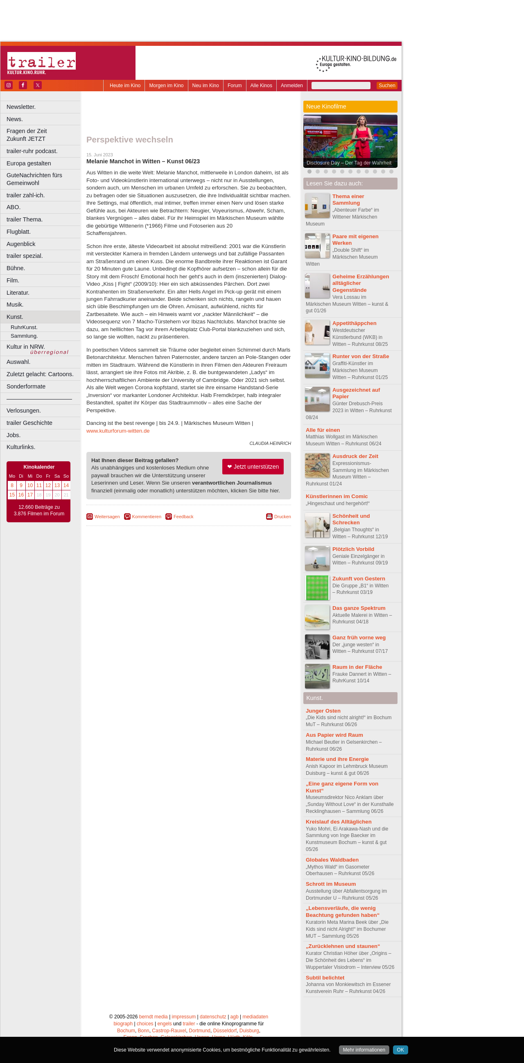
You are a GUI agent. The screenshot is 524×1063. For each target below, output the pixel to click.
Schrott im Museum (331, 884)
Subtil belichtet (325, 978)
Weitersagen (107, 516)
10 (30, 485)
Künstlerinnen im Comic (337, 496)
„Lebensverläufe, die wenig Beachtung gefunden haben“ (342, 911)
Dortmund (199, 1031)
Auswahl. (18, 362)
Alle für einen (323, 430)
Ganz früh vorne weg (359, 637)
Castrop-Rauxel (169, 1031)
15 (12, 495)
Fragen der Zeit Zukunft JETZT (44, 135)
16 (21, 495)
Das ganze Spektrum (359, 608)
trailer (189, 1024)
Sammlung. (24, 336)
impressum (184, 1017)
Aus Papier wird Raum (334, 735)
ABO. (13, 207)
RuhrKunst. (24, 327)
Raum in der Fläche (357, 667)
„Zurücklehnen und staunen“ (343, 946)
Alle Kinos (261, 85)
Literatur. (18, 292)
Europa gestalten (29, 163)
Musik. (15, 304)
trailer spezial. (25, 256)
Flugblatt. (19, 231)
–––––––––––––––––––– (39, 398)
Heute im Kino (125, 85)
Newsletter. (21, 107)
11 (39, 485)
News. (15, 119)
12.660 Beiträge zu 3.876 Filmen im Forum (39, 510)
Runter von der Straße (360, 356)
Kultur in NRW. (26, 346)
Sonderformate (26, 386)
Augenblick (21, 244)
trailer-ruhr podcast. (32, 151)
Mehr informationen (364, 1050)
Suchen (387, 85)
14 (66, 485)
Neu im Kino (205, 85)
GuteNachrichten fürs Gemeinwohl (34, 179)
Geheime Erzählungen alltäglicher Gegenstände (360, 283)
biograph (123, 1024)
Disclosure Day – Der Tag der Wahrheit (349, 163)
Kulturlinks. (21, 447)
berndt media (153, 1017)
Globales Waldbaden (332, 860)
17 (30, 495)
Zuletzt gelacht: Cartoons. (40, 374)
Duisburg (249, 1031)
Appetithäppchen (354, 323)
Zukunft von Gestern (358, 579)
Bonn (143, 1031)
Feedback (183, 516)
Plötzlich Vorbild (353, 549)
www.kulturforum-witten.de (118, 431)
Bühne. (16, 268)
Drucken (282, 516)
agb (234, 1017)
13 (57, 485)
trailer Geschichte (29, 423)
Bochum (126, 1031)
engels (164, 1024)
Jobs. (13, 435)
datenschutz (213, 1017)
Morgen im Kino (166, 85)
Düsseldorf (225, 1031)
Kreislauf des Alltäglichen (339, 822)
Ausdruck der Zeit (355, 456)
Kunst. (15, 317)
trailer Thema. (25, 219)
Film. (13, 280)
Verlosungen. (24, 410)
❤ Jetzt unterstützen (253, 466)
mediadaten (255, 1017)
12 (48, 485)
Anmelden (292, 85)
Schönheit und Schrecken (351, 519)
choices (145, 1024)
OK (400, 1050)
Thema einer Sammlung (348, 199)
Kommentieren (147, 516)
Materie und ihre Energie (337, 759)
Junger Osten (323, 711)
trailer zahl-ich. (26, 195)
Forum (235, 85)
